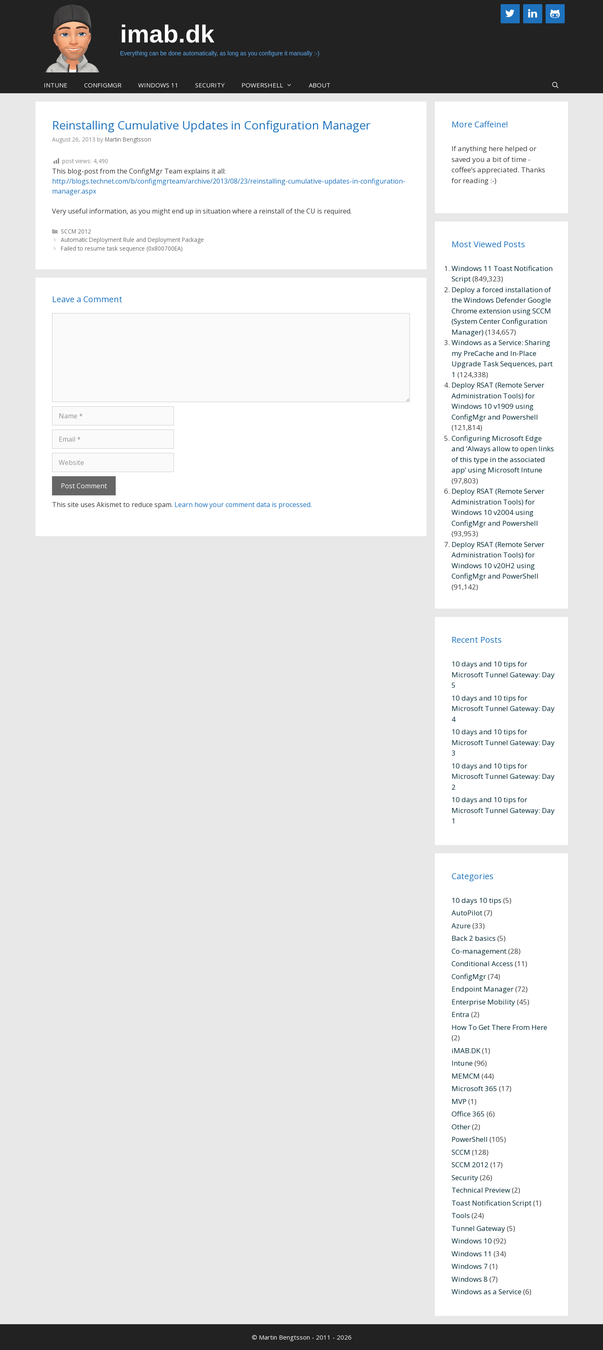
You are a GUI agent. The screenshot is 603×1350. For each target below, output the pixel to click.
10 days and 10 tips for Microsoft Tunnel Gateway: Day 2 (503, 776)
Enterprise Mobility (483, 1002)
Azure (461, 925)
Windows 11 (158, 85)
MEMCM (466, 1076)
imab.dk (167, 34)
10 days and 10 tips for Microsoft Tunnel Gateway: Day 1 (503, 810)
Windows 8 (470, 1279)
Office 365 (468, 1114)
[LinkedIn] (532, 13)
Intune (55, 85)
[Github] (555, 13)
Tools (461, 1215)
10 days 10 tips (476, 900)
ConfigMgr (103, 85)
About (319, 85)
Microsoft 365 (474, 1088)
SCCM (461, 1152)
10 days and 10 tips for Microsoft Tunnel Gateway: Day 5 (503, 674)
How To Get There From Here (499, 1027)
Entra (460, 1014)
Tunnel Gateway (478, 1228)
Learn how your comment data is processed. (243, 504)
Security (210, 85)
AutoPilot (467, 912)
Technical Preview (481, 1190)
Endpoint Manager (483, 989)
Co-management (479, 951)
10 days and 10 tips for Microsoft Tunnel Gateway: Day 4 (503, 708)
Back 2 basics (474, 938)
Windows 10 (472, 1241)
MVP (459, 1101)
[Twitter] (510, 13)
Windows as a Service (486, 1291)
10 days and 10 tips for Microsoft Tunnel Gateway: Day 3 (503, 742)
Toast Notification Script (491, 1203)
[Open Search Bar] (555, 85)
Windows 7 (470, 1266)
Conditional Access (482, 963)
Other (461, 1126)
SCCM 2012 (76, 231)
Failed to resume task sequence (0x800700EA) (122, 248)
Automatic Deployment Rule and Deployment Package (132, 240)
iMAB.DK (466, 1050)
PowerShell (270, 85)
